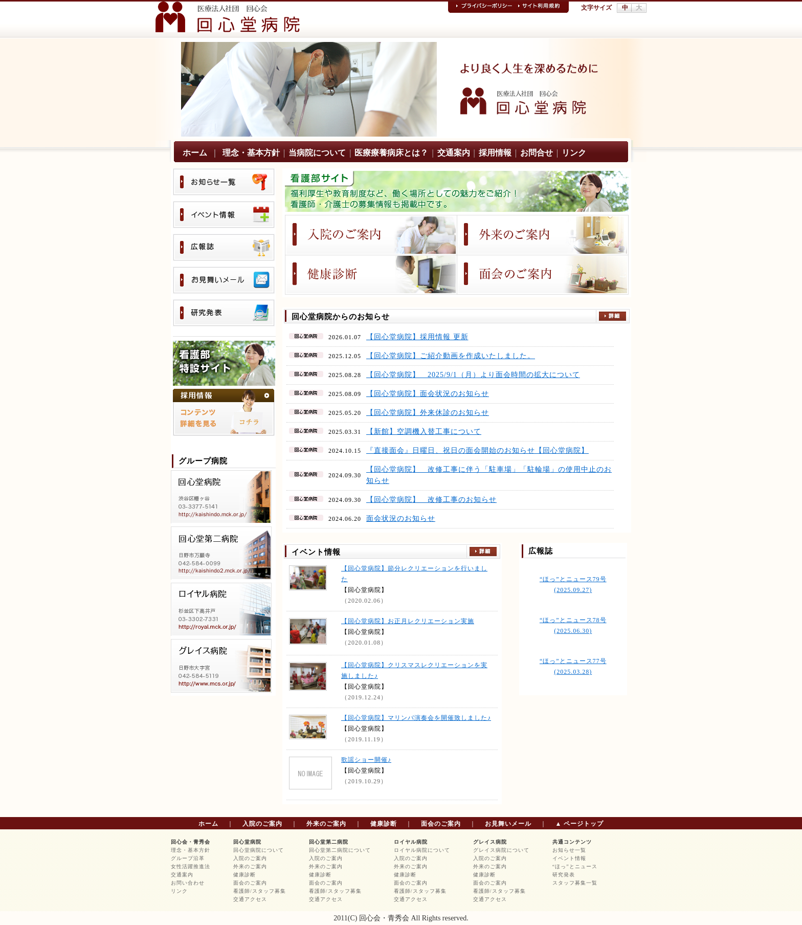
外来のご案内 (326, 823)
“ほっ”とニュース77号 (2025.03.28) (573, 666)
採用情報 (495, 152)
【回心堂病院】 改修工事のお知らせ (431, 499)
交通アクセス (250, 899)
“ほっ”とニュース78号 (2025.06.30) (573, 625)
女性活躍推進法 (190, 866)
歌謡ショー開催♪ (366, 759)
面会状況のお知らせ (400, 518)
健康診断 (383, 823)
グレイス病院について (501, 850)
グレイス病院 (490, 842)
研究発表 (563, 874)
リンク (574, 152)
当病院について (317, 152)
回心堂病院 (247, 842)
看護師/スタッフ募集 (259, 891)
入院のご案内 (262, 823)
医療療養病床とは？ (391, 152)
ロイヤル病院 (411, 842)
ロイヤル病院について (422, 850)
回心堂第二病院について (340, 850)
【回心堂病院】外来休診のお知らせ (427, 412)
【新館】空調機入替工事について (423, 431)
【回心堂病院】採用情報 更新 (417, 337)
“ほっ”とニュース (574, 866)
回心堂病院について (258, 850)
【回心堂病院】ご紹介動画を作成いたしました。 (450, 356)
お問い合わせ (188, 883)
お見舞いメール (508, 823)
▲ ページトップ (579, 823)
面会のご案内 (441, 823)
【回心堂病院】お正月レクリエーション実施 (407, 621)
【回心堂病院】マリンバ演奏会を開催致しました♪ (416, 717)
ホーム (195, 152)
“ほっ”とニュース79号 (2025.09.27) (573, 584)
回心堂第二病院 (328, 842)
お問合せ (536, 152)
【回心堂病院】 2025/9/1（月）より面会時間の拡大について (473, 375)
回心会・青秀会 (190, 842)
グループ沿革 (188, 858)
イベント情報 (569, 858)
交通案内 (453, 152)
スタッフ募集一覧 (574, 883)
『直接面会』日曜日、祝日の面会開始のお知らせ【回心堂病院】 (477, 450)
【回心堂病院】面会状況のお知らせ (427, 394)
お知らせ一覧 (569, 850)
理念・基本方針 (251, 152)
